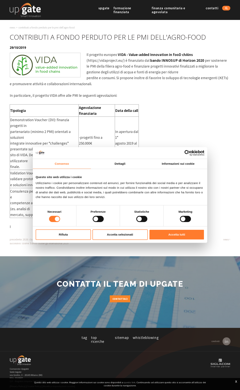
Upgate (103, 10)
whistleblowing (146, 337)
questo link (129, 382)
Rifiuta (63, 234)
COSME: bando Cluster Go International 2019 (45, 243)
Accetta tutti (176, 234)
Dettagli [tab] (120, 163)
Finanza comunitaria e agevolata (177, 10)
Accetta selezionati (120, 234)
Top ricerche (101, 337)
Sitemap (122, 337)
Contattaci (120, 299)
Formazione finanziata (130, 10)
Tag (84, 337)
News (12, 27)
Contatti (212, 10)
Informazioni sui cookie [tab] (178, 163)
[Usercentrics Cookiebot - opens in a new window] (187, 153)
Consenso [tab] (62, 163)
